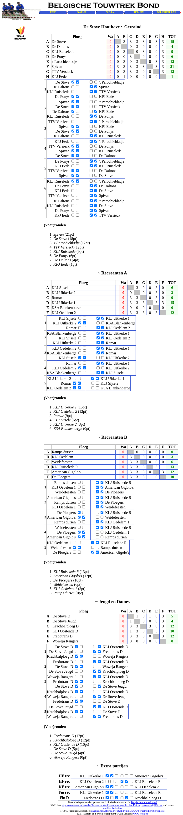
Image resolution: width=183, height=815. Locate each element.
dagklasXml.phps (112, 807)
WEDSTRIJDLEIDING (166, 12)
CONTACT (81, 12)
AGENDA (110, 12)
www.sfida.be (140, 813)
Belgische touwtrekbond (144, 802)
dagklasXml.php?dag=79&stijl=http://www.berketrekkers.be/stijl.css (128, 810)
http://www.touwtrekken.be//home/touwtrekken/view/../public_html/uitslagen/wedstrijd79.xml (112, 805)
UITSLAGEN (138, 12)
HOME (53, 12)
